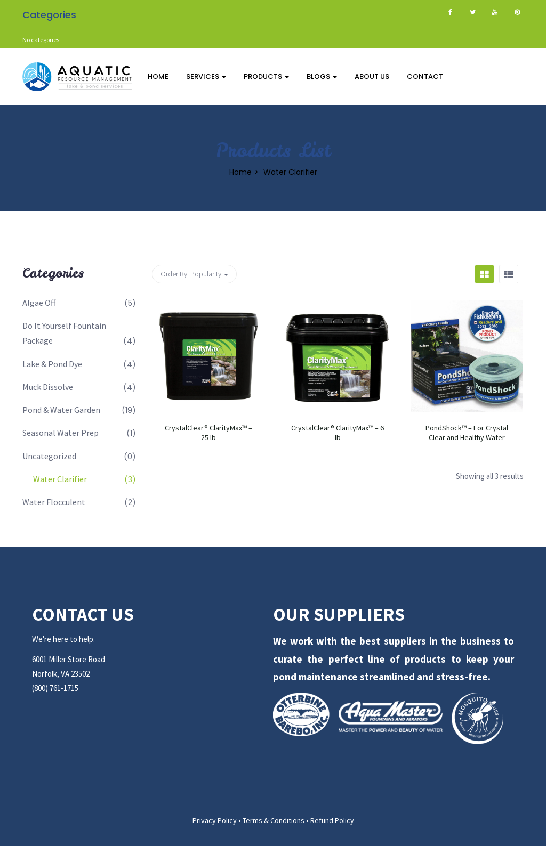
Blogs (322, 76)
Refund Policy (332, 820)
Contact (425, 76)
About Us (372, 76)
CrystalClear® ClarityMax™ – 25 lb (208, 432)
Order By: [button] (194, 274)
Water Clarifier (60, 479)
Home (158, 76)
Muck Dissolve (47, 386)
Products (266, 76)
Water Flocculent (53, 502)
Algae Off (38, 302)
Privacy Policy (214, 820)
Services (206, 76)
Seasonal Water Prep (60, 432)
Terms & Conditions (273, 820)
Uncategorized (49, 456)
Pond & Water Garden (61, 409)
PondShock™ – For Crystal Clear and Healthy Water (466, 432)
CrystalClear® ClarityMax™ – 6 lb (337, 432)
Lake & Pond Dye (52, 364)
